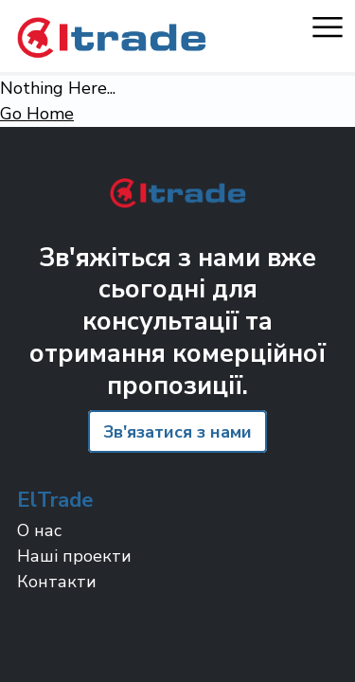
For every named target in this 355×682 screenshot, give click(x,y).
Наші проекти (74, 556)
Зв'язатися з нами (177, 432)
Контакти (57, 581)
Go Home (37, 113)
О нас (39, 530)
